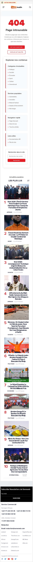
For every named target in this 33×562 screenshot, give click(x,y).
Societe (10, 272)
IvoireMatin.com (27, 536)
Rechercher (16, 160)
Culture (11, 81)
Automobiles (13, 97)
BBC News (25, 539)
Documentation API (15, 139)
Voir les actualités (16, 52)
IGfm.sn (3, 539)
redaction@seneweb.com (15, 528)
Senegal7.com (14, 539)
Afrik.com (25, 543)
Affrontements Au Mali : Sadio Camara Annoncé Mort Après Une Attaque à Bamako (18, 296)
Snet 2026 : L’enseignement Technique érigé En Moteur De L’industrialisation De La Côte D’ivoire (18, 266)
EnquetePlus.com (27, 532)
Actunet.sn (4, 550)
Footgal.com (4, 543)
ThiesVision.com (15, 536)
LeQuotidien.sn (15, 547)
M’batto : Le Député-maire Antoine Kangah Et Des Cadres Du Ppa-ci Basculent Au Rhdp (18, 358)
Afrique (9, 212)
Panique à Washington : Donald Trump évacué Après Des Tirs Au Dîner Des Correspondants (19, 469)
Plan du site (12, 142)
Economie (10, 391)
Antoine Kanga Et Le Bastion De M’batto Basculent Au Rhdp (18, 414)
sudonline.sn (14, 543)
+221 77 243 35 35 (8, 511)
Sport (11, 78)
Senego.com (14, 532)
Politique (11, 69)
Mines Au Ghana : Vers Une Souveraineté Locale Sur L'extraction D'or (18, 441)
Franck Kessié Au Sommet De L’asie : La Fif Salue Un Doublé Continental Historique (18, 236)
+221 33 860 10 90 (23, 511)
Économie (12, 75)
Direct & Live (13, 124)
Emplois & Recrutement (16, 105)
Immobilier (12, 100)
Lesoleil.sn (4, 536)
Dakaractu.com (15, 550)
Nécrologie (12, 109)
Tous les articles (14, 127)
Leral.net (3, 532)
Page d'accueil (13, 121)
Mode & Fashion (14, 103)
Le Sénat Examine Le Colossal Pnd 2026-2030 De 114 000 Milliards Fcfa (18, 386)
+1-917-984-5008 (7, 521)
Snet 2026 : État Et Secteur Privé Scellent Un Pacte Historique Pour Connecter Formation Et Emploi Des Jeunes (18, 206)
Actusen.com (4, 547)
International (13, 84)
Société (11, 72)
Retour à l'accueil (16, 47)
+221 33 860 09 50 (8, 514)
